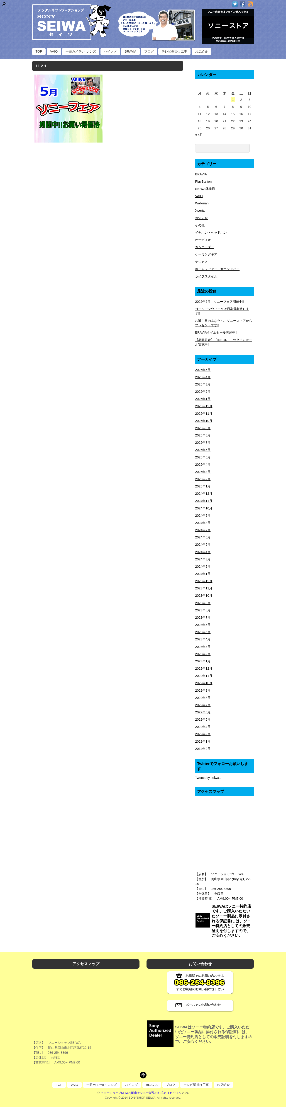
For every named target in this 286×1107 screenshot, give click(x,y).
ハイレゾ (110, 51)
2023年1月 (202, 661)
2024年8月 (202, 523)
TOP (39, 51)
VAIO (54, 51)
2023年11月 (203, 588)
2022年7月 (202, 705)
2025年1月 (202, 486)
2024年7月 (202, 530)
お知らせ (201, 218)
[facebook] (242, 4)
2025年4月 (202, 464)
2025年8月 (202, 435)
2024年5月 (202, 544)
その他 (200, 225)
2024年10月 (203, 508)
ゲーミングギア (206, 254)
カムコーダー (204, 247)
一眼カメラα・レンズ (81, 51)
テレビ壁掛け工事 (174, 51)
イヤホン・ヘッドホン (211, 232)
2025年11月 (203, 413)
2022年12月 (203, 668)
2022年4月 (202, 727)
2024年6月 (202, 537)
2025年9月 (202, 428)
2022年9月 (202, 690)
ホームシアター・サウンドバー (217, 269)
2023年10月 (203, 595)
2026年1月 (202, 399)
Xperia (200, 210)
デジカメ (201, 262)
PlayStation (203, 181)
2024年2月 (202, 566)
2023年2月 (202, 654)
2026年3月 (202, 384)
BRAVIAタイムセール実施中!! (216, 332)
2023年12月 (203, 581)
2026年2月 (202, 391)
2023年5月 (202, 632)
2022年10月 (203, 683)
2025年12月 (203, 406)
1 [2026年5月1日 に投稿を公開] (233, 100)
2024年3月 (202, 559)
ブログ (149, 51)
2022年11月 (203, 676)
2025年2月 (202, 479)
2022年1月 (202, 741)
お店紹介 (201, 51)
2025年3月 (202, 472)
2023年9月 (202, 603)
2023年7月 (202, 617)
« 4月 (199, 134)
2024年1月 (202, 574)
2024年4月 (202, 552)
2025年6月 (202, 450)
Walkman (201, 203)
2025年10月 (203, 421)
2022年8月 (202, 698)
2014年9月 (202, 749)
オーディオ (203, 240)
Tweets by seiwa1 (208, 778)
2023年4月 (202, 639)
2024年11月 (203, 501)
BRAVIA (130, 51)
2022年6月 (202, 712)
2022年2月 (202, 734)
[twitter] (235, 4)
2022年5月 (202, 719)
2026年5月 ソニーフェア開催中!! (219, 301)
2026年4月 (202, 377)
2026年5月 (202, 370)
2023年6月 (202, 625)
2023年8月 (202, 610)
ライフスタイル (206, 276)
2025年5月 (202, 457)
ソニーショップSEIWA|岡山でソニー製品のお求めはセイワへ (140, 1093)
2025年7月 (202, 442)
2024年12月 (203, 493)
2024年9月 (202, 515)
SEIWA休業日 (205, 189)
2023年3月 (202, 647)
